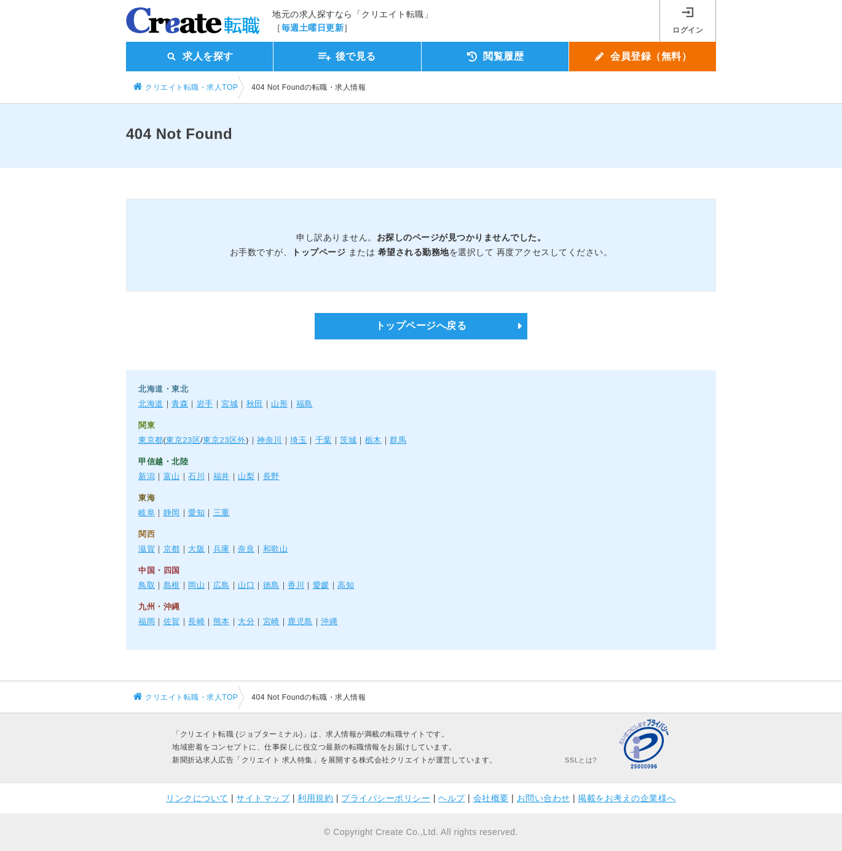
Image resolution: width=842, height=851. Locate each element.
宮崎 (271, 621)
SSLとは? (581, 760)
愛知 (196, 512)
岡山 (196, 585)
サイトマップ (262, 798)
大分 (246, 621)
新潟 (146, 476)
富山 (171, 476)
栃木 (373, 440)
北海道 (150, 403)
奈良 (246, 548)
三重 (221, 512)
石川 (196, 476)
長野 (271, 476)
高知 (345, 585)
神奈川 (269, 440)
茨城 (348, 440)
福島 (304, 403)
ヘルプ (451, 798)
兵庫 (221, 548)
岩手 (205, 403)
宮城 (229, 403)
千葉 (323, 440)
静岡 (171, 512)
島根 (171, 585)
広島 (221, 585)
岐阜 (146, 512)
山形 (279, 403)
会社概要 (491, 798)
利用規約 (315, 798)
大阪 (196, 548)
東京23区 (183, 440)
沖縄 (329, 621)
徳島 (271, 585)
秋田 (254, 403)
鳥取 (146, 585)
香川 (296, 585)
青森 (179, 403)
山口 (246, 585)
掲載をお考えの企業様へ (627, 798)
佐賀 (171, 621)
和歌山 (275, 548)
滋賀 (146, 548)
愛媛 (321, 585)
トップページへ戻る (421, 325)
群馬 (398, 440)
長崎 (196, 621)
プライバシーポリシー (385, 798)
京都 (171, 548)
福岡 (146, 621)
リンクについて (197, 798)
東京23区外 (224, 440)
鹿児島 (300, 621)
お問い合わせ (543, 798)
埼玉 (298, 440)
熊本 (221, 621)
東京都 (150, 440)
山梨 (246, 476)
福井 (221, 476)
